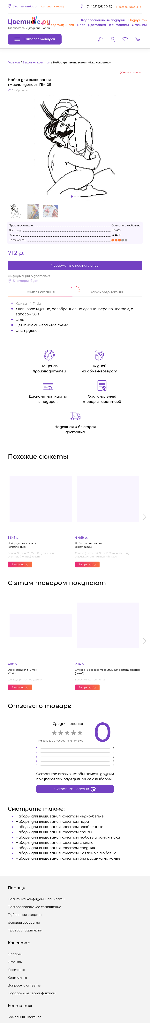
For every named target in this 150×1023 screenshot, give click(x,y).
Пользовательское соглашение (34, 907)
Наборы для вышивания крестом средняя (55, 848)
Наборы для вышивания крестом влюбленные (59, 827)
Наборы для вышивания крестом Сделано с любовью (66, 853)
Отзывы (139, 25)
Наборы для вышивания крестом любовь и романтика (68, 837)
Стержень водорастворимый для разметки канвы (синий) (107, 671)
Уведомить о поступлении (75, 265)
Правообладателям (25, 930)
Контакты (119, 25)
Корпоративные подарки (103, 20)
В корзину (20, 564)
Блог (81, 25)
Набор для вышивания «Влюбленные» (22, 545)
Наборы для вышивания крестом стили (54, 832)
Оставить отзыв (75, 789)
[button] (36, 6)
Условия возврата (24, 922)
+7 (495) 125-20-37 (98, 7)
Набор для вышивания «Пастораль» (89, 545)
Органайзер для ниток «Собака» (22, 671)
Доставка (97, 25)
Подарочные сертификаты (32, 993)
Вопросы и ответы (24, 985)
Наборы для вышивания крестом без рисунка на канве (68, 858)
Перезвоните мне (128, 6)
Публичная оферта (25, 915)
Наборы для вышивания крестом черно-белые (60, 816)
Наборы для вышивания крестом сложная (56, 842)
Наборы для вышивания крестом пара (52, 821)
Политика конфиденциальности (36, 899)
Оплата (15, 954)
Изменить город (52, 6)
